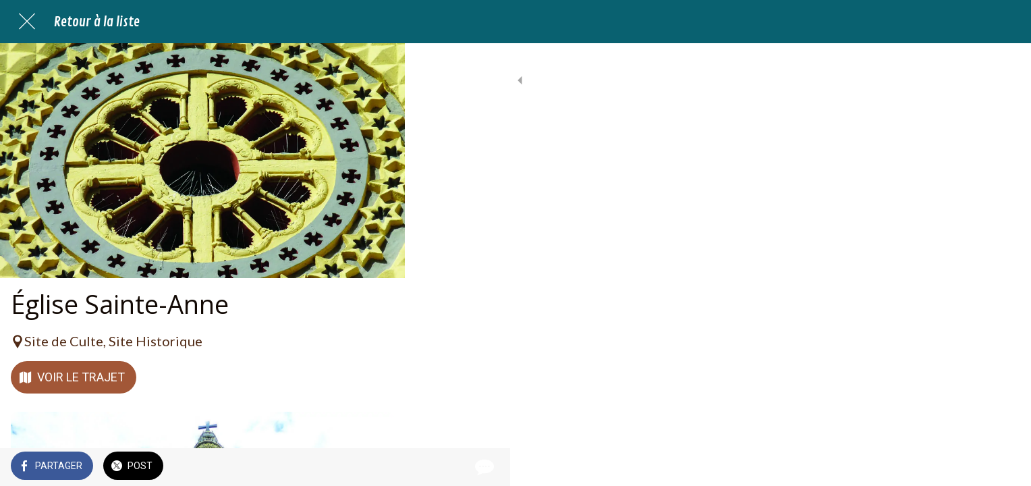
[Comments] (378, 467)
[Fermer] (27, 22)
